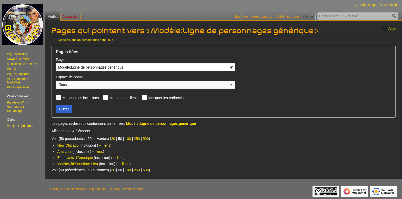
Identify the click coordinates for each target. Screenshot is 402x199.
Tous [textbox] (63, 85)
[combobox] (145, 67)
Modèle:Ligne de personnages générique (85, 39)
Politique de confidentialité (68, 189)
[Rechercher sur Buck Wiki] (357, 16)
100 (128, 139)
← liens (104, 145)
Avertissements (133, 189)
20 (113, 139)
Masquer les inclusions (81, 98)
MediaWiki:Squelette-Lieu (77, 164)
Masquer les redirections (168, 98)
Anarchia (64, 151)
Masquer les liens (124, 98)
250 (137, 139)
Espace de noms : (70, 77)
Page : (61, 60)
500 (146, 139)
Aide (388, 28)
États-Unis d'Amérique (75, 158)
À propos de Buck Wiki (104, 189)
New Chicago (67, 145)
